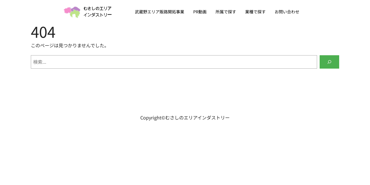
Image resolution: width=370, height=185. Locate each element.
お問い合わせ (287, 11)
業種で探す (255, 11)
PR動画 (200, 11)
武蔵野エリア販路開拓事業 (159, 11)
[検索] (329, 62)
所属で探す (226, 11)
